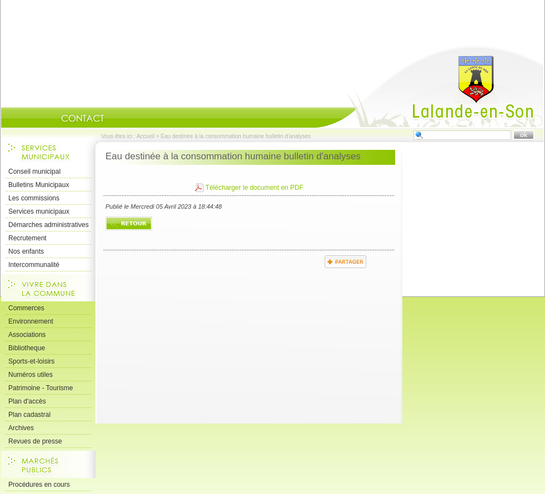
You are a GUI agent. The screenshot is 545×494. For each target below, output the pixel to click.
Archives (21, 428)
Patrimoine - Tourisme (40, 388)
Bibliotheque (26, 348)
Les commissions (33, 198)
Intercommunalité (33, 265)
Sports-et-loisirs (31, 361)
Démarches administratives (48, 225)
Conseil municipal (34, 171)
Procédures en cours (39, 484)
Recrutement (27, 238)
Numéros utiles (30, 375)
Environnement (30, 321)
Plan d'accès (27, 401)
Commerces (26, 308)
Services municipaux (38, 211)
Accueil (430, 87)
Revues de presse (35, 441)
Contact (83, 118)
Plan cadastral (29, 415)
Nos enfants (26, 251)
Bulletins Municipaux (38, 185)
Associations (27, 335)
